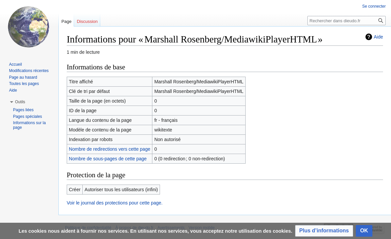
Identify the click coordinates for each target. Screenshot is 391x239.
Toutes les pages (24, 83)
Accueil (15, 64)
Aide (378, 37)
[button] (324, 231)
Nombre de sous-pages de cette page (108, 158)
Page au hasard (23, 77)
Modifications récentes (28, 70)
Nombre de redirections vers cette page (109, 149)
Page (66, 21)
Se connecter (374, 6)
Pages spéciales (27, 116)
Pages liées (23, 110)
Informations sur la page (29, 125)
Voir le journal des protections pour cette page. (115, 202)
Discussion (87, 21)
